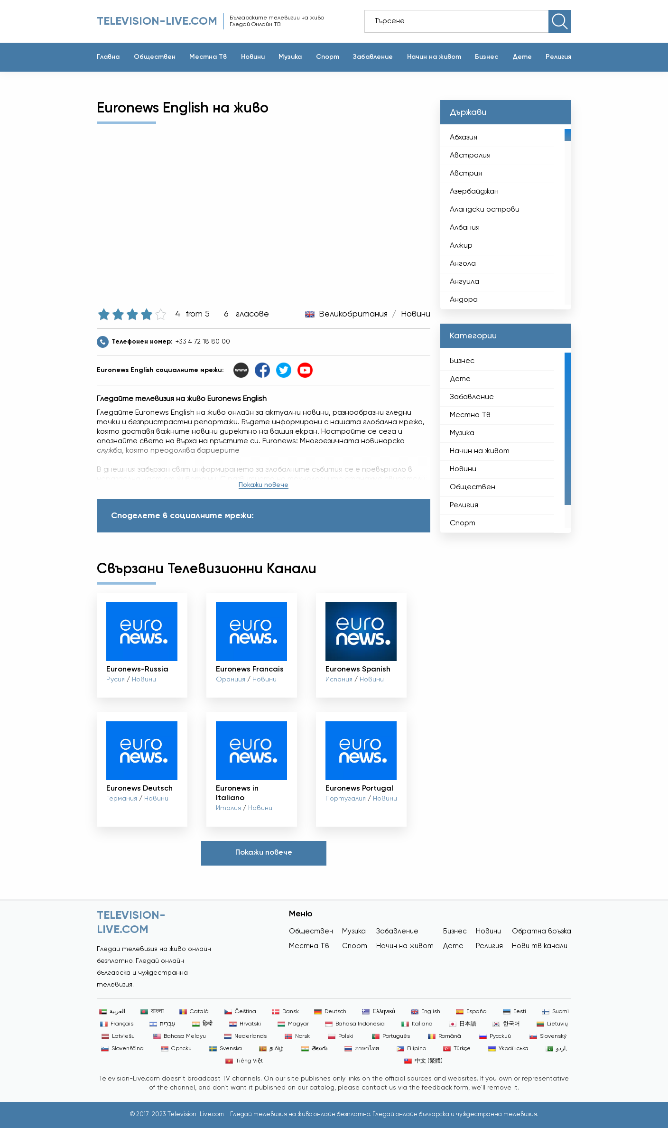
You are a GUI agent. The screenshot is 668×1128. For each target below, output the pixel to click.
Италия (228, 808)
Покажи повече (263, 485)
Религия (558, 57)
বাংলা (152, 1012)
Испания (339, 679)
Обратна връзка (541, 931)
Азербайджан (474, 192)
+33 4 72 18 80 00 (203, 341)
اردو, (556, 1049)
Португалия (345, 798)
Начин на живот (434, 57)
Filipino (411, 1049)
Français (116, 1024)
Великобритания (353, 314)
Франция (230, 679)
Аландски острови (485, 210)
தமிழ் (271, 1049)
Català (194, 1012)
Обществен (155, 57)
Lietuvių (552, 1024)
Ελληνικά (378, 1012)
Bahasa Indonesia (355, 1024)
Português (391, 1036)
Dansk (285, 1012)
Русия (115, 679)
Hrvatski (245, 1024)
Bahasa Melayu (179, 1036)
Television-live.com (157, 21)
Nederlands (245, 1036)
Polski (340, 1036)
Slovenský (547, 1036)
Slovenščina (122, 1049)
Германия (121, 798)
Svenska (225, 1049)
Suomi (555, 1012)
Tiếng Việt (244, 1061)
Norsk (297, 1036)
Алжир (461, 246)
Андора (464, 300)
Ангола (463, 264)
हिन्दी (202, 1024)
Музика (290, 57)
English (425, 1012)
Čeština (240, 1012)
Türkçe (457, 1049)
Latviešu (118, 1036)
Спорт (327, 57)
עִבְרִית (162, 1024)
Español (472, 1012)
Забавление (373, 57)
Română (444, 1036)
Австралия (470, 155)
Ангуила (464, 282)
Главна (108, 57)
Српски (176, 1049)
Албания (465, 228)
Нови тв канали (539, 946)
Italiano (416, 1024)
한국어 (506, 1024)
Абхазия (463, 137)
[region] (505, 216)
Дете (522, 57)
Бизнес (486, 57)
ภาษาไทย (361, 1049)
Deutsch (330, 1012)
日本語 (462, 1024)
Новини (253, 57)
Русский (495, 1036)
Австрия (466, 173)
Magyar (293, 1024)
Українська (508, 1049)
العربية (112, 1012)
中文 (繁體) (423, 1061)
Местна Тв (208, 57)
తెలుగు (314, 1049)
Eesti (514, 1012)
